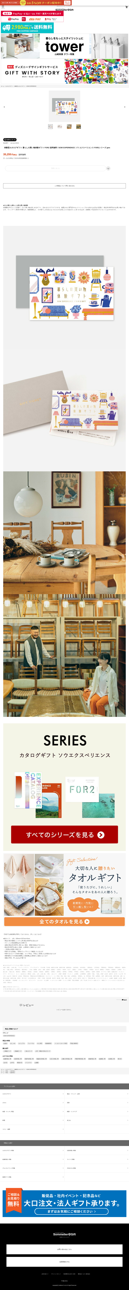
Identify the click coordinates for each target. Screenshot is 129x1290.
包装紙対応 (48, 1043)
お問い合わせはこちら (64, 1249)
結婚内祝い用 (7, 1059)
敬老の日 (19, 1062)
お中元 (12, 1062)
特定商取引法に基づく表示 (69, 1273)
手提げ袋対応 (74, 1043)
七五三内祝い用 (54, 1059)
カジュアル (21, 1043)
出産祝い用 (111, 1059)
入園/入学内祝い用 (67, 1059)
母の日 (120, 1059)
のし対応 (39, 1043)
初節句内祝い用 (29, 1059)
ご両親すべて (7, 1051)
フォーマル (31, 1043)
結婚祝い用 (102, 1059)
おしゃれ (12, 1043)
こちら (38, 934)
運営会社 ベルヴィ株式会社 (84, 1273)
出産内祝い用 (18, 1059)
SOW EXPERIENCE (9, 1035)
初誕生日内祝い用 (42, 1059)
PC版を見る (64, 1281)
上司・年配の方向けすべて (42, 1051)
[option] (64, 106)
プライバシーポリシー (56, 1273)
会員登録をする (64, 1262)
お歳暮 (36, 1062)
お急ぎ (5, 1043)
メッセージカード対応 (61, 1043)
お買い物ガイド (45, 1273)
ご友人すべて (28, 1051)
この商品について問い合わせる (64, 186)
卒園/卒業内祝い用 (80, 1059)
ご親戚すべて (18, 1051)
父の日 (5, 1062)
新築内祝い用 (92, 1059)
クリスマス (28, 1062)
